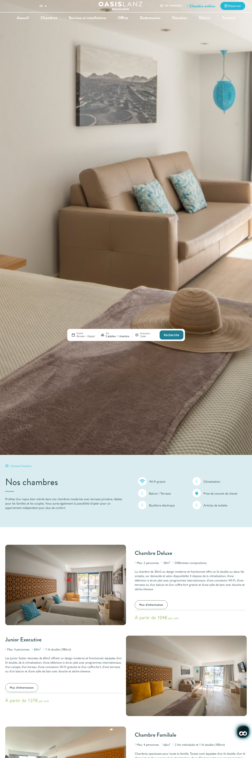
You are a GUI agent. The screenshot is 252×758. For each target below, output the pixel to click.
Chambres (49, 18)
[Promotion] (148, 336)
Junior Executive (23, 639)
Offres (123, 18)
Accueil (23, 18)
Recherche (171, 335)
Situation (179, 18)
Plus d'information (151, 604)
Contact (228, 18)
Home (13, 466)
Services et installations (87, 18)
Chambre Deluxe (153, 553)
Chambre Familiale (155, 735)
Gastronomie (150, 18)
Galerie (204, 18)
